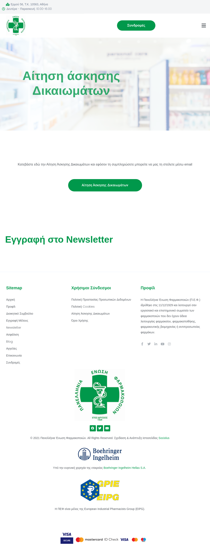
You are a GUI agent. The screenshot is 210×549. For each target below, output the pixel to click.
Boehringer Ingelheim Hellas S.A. (125, 467)
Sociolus (163, 438)
